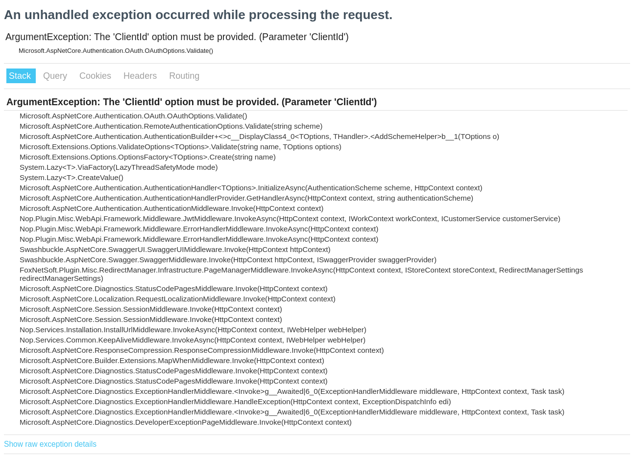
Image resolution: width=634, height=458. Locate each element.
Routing (184, 76)
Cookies (96, 76)
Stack (21, 76)
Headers (141, 76)
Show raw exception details (50, 444)
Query (56, 76)
